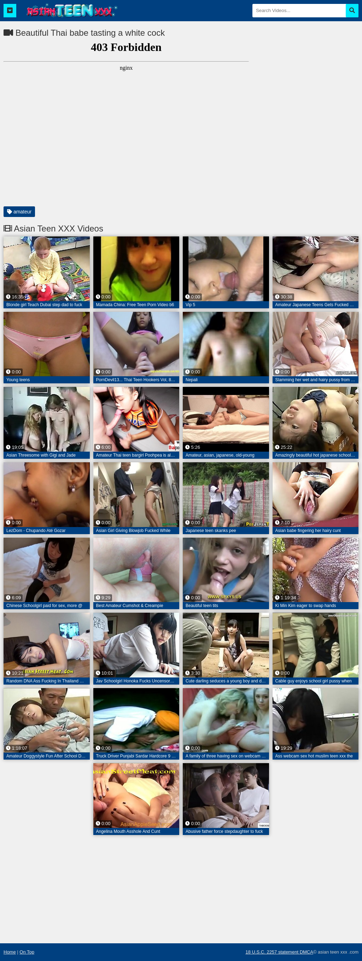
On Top (26, 952)
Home (10, 952)
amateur (19, 211)
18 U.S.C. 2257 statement (272, 952)
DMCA (306, 952)
